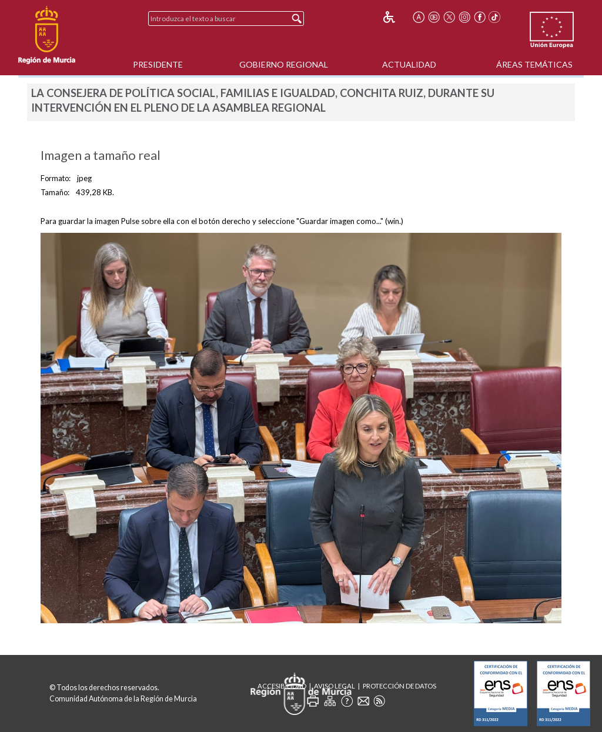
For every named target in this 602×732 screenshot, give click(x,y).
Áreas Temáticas (534, 64)
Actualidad (409, 64)
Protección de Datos (399, 686)
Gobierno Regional (283, 64)
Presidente (158, 64)
